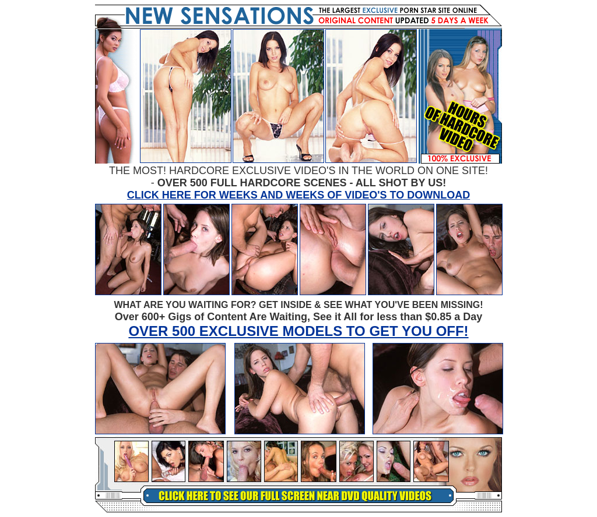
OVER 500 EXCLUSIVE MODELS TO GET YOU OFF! (298, 331)
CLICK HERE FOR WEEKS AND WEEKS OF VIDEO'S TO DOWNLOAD (298, 195)
